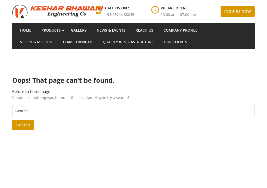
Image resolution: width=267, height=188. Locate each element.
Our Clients (175, 41)
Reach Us (144, 30)
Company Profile (180, 30)
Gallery (79, 30)
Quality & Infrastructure (128, 41)
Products (51, 30)
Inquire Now (237, 11)
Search (23, 125)
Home (25, 30)
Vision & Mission (36, 41)
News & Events (111, 30)
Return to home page (31, 91)
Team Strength (78, 41)
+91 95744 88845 (119, 14)
